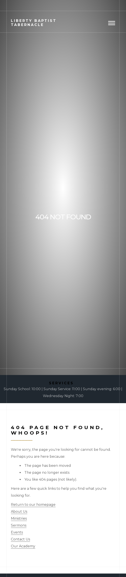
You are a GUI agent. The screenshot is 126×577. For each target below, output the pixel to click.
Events (17, 532)
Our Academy (23, 546)
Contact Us (20, 539)
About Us (19, 511)
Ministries (19, 518)
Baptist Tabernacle (34, 23)
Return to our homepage (33, 505)
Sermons (18, 525)
